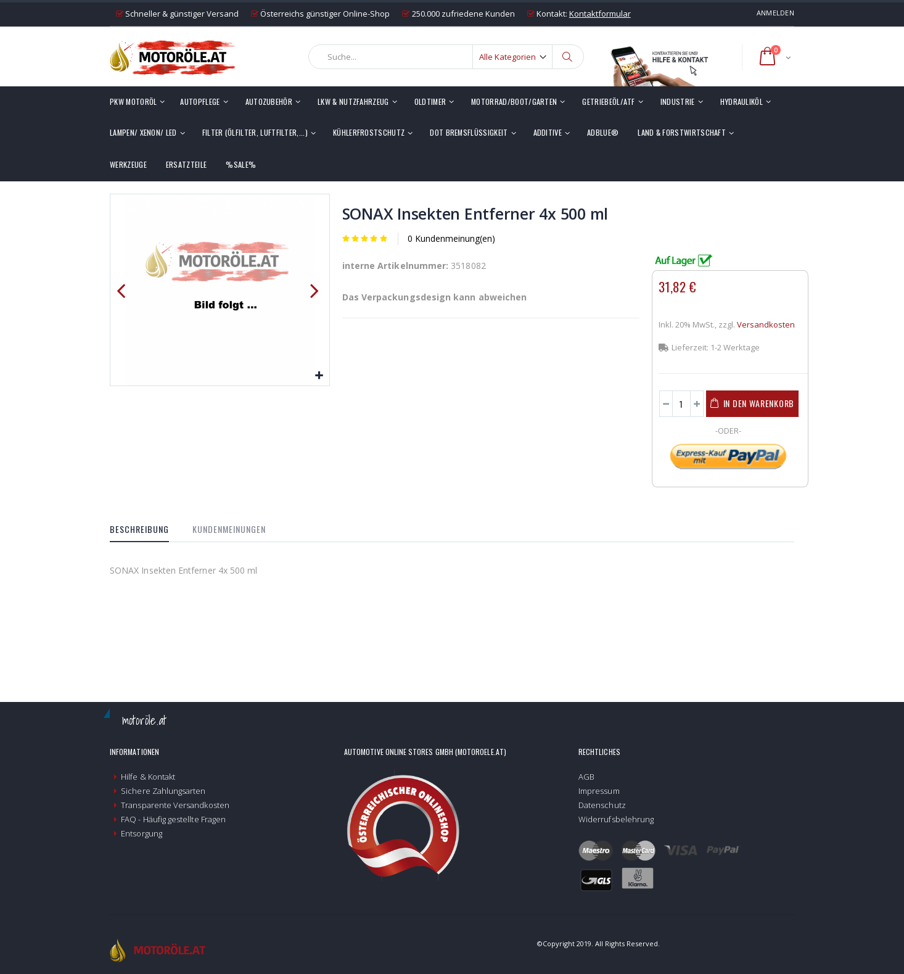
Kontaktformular (600, 13)
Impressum (599, 790)
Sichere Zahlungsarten (163, 790)
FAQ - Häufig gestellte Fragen (173, 819)
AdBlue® (602, 132)
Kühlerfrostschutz (369, 132)
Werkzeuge (128, 164)
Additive (547, 132)
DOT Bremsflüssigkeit (468, 132)
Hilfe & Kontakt (148, 776)
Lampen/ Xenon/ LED (143, 132)
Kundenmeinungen (229, 528)
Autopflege (200, 101)
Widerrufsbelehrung (616, 819)
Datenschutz (602, 805)
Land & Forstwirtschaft (682, 132)
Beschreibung (139, 528)
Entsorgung (141, 833)
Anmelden (775, 12)
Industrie (677, 101)
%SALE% (241, 164)
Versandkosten (766, 324)
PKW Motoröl (133, 101)
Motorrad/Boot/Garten (514, 101)
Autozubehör (268, 101)
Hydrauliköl (741, 101)
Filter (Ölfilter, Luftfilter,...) (255, 132)
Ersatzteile (186, 164)
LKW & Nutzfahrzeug (353, 101)
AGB (586, 776)
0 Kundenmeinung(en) (451, 238)
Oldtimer (430, 101)
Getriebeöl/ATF (608, 101)
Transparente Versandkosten (175, 805)
